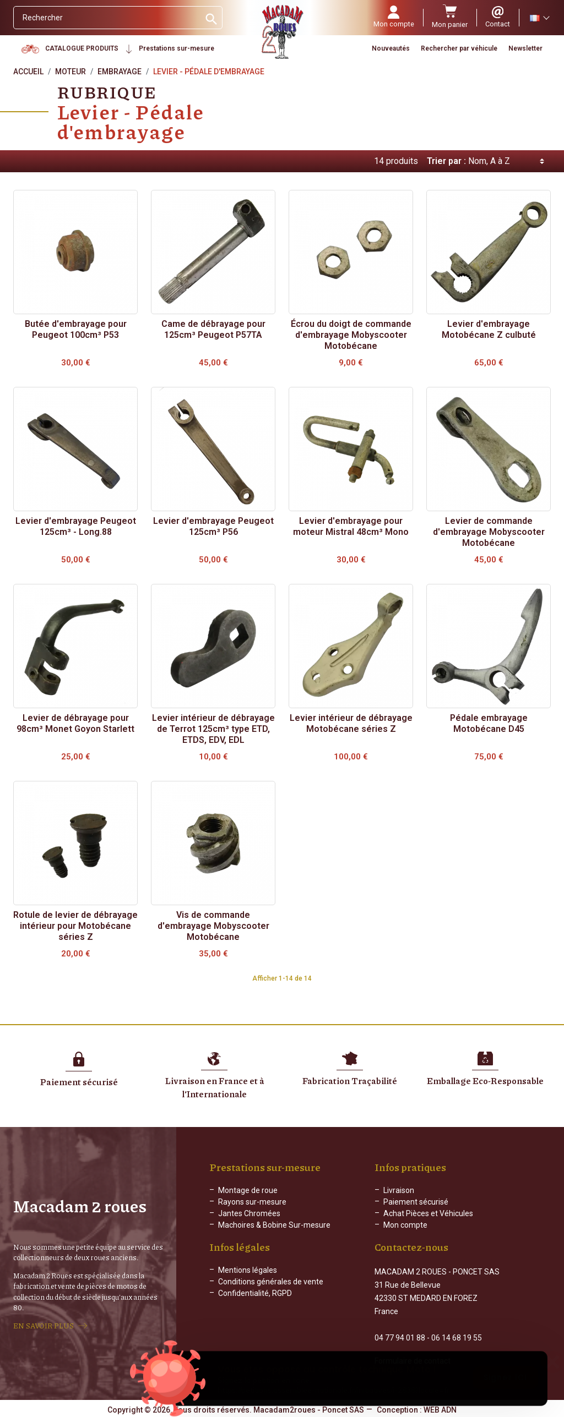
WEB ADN (440, 1408)
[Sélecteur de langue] (539, 17)
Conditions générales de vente (270, 1290)
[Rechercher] (106, 18)
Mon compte (405, 1225)
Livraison (398, 1190)
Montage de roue (248, 1190)
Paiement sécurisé (415, 1201)
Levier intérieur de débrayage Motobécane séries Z (351, 723)
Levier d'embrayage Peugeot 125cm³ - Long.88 (75, 526)
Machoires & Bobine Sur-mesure (274, 1225)
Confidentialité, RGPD (255, 1302)
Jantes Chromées (249, 1213)
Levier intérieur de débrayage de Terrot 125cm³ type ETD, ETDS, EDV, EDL (213, 729)
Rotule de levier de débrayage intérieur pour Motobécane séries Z (75, 926)
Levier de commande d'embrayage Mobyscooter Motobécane (489, 532)
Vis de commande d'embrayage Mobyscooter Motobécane (213, 926)
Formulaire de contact (413, 1359)
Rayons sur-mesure (252, 1201)
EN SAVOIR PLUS (43, 1325)
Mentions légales (247, 1278)
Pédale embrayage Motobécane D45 (489, 723)
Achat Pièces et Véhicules (428, 1213)
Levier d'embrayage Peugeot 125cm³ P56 (213, 526)
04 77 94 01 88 (400, 1336)
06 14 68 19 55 (456, 1336)
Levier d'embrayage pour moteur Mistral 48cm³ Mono (351, 526)
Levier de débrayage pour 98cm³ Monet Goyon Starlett (75, 723)
